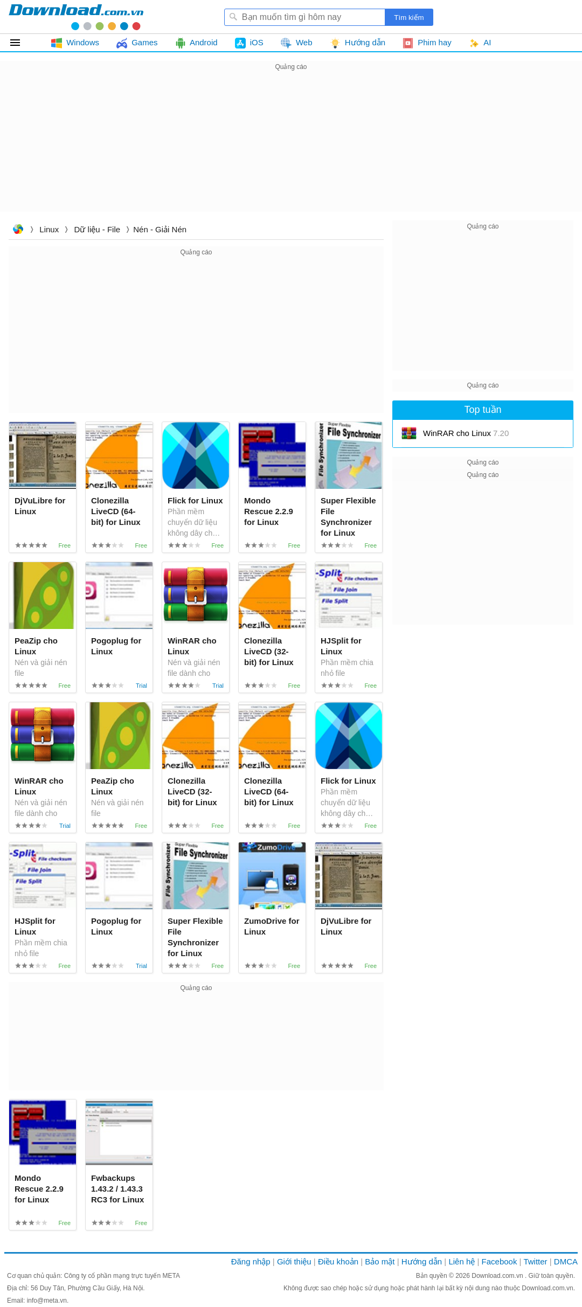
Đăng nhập (251, 1261)
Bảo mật (379, 1261)
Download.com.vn (17, 230)
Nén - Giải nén (159, 229)
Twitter (535, 1261)
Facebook (499, 1261)
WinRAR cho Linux (466, 433)
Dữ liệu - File (97, 229)
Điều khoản (338, 1261)
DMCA (566, 1261)
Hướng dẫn (421, 1261)
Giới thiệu (294, 1261)
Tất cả (21, 42)
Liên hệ (461, 1261)
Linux (49, 229)
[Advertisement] (291, 148)
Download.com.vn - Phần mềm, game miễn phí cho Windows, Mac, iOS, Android (76, 16)
